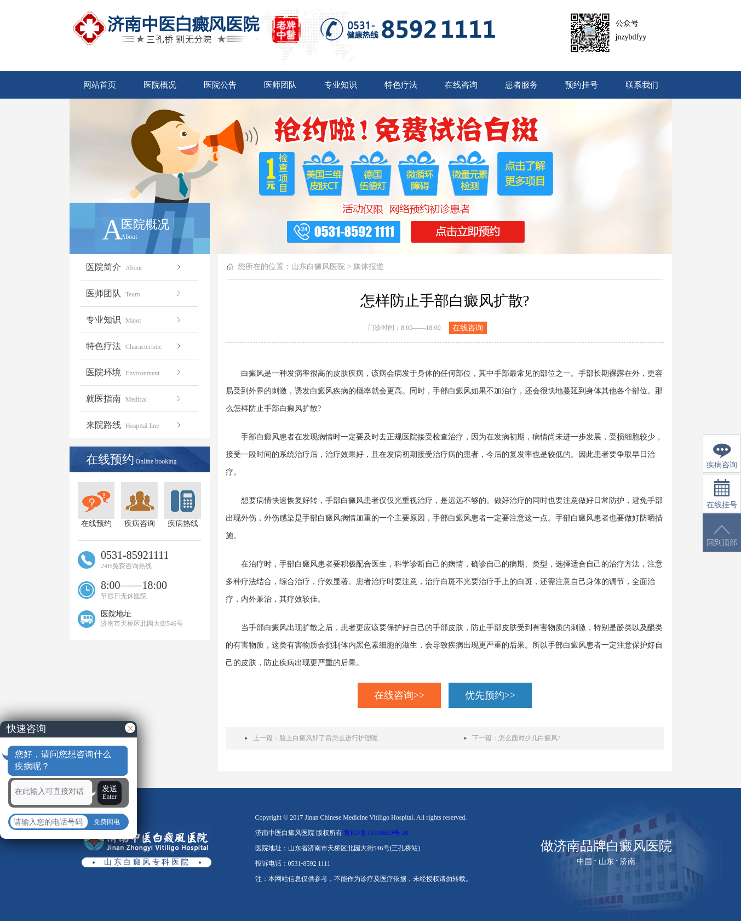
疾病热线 (182, 505)
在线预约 (96, 505)
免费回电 (107, 822)
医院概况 (159, 85)
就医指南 (134, 398)
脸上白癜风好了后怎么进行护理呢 (328, 738)
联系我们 (641, 85)
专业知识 (340, 85)
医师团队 (280, 85)
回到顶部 (721, 535)
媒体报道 (368, 266)
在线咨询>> (399, 695)
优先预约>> (490, 695)
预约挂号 (581, 85)
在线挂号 (721, 494)
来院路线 (134, 425)
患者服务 (521, 85)
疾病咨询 (139, 505)
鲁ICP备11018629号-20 (376, 833)
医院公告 (220, 85)
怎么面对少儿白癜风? (529, 738)
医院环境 (134, 372)
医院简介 (134, 267)
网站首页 (99, 85)
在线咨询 (461, 85)
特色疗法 (400, 85)
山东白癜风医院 (318, 266)
